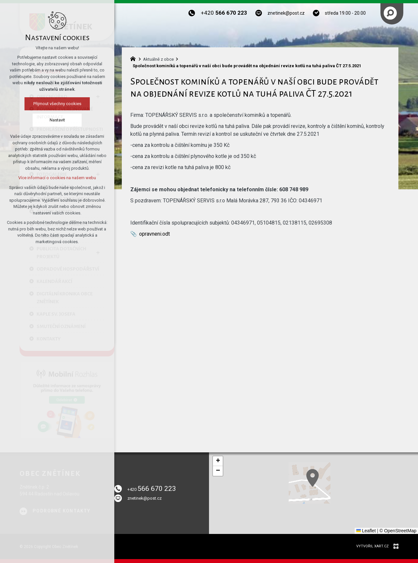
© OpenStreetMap (397, 530)
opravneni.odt (154, 234)
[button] (350, 500)
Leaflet (366, 530)
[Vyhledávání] (390, 13)
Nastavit (53, 119)
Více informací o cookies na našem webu (54, 177)
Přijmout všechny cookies (54, 103)
